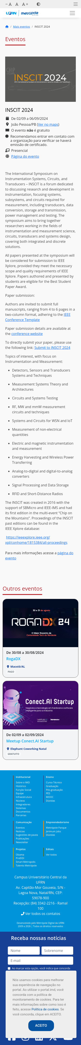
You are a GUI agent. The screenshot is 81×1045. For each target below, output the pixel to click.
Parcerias (21, 815)
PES (48, 793)
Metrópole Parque (56, 827)
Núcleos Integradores (23, 802)
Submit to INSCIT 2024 (52, 347)
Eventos (20, 827)
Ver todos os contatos (40, 913)
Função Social (23, 789)
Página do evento (25, 156)
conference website (27, 333)
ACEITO (41, 1025)
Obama (20, 854)
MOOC (50, 797)
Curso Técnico (54, 782)
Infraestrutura (24, 797)
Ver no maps (48, 124)
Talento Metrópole (26, 865)
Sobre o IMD (23, 782)
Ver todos (51, 854)
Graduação (52, 786)
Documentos (23, 811)
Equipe (20, 793)
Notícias (20, 831)
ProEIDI (20, 858)
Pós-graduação (54, 789)
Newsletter (22, 842)
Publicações (22, 838)
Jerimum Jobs (53, 831)
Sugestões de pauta (27, 834)
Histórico (21, 786)
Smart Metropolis (25, 861)
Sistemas (21, 808)
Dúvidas (50, 800)
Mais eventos (21, 26)
